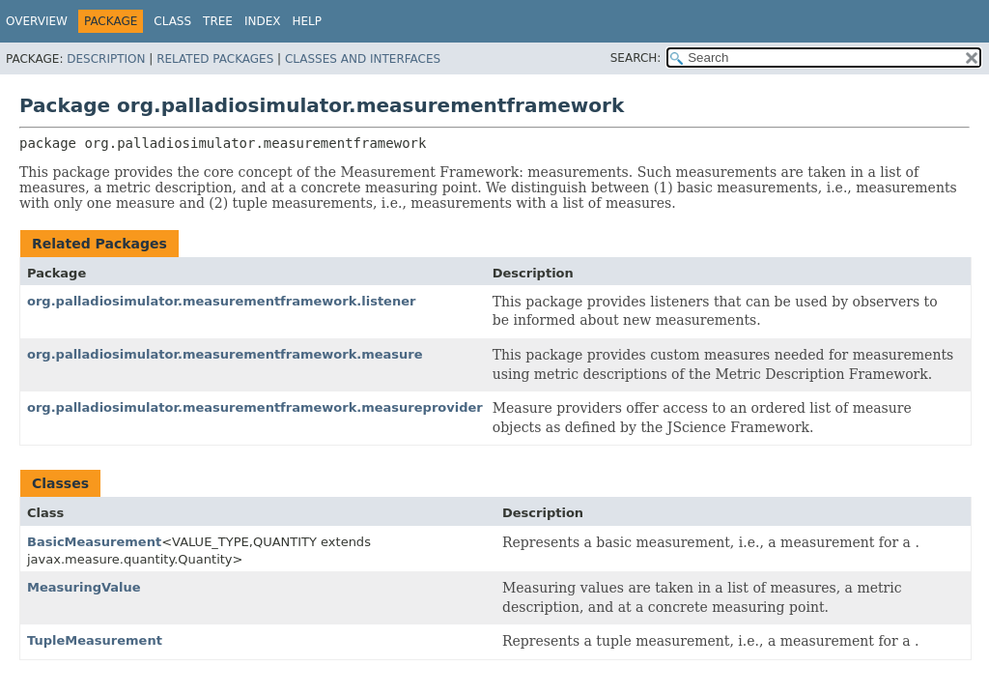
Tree (218, 21)
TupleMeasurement (94, 640)
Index (262, 21)
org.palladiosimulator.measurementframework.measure (225, 354)
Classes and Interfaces (362, 59)
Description (106, 59)
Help (308, 21)
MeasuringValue (84, 587)
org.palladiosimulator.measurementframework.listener (221, 301)
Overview (37, 21)
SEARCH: (636, 58)
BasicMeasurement (94, 542)
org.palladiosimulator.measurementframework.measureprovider (255, 407)
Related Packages (214, 59)
